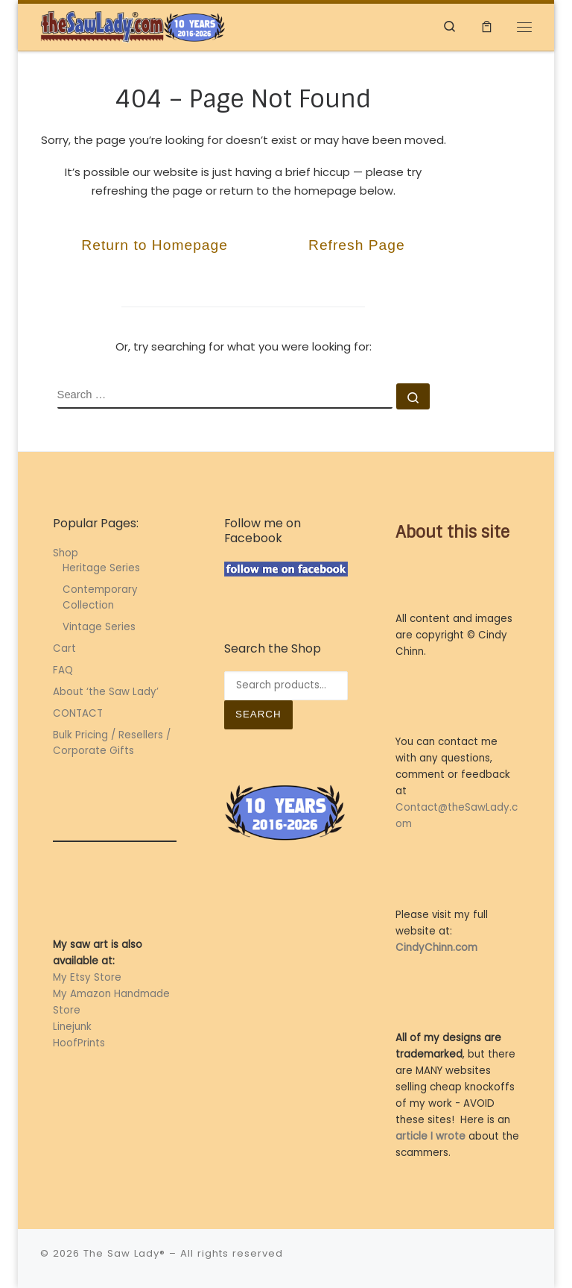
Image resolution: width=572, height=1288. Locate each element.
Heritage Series (101, 568)
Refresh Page (356, 245)
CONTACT (78, 713)
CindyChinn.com (436, 947)
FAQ (63, 670)
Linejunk (72, 1027)
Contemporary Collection (100, 597)
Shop (65, 553)
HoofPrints (79, 1043)
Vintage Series (99, 627)
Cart (64, 648)
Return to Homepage (154, 245)
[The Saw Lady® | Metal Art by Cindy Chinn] (133, 26)
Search (258, 714)
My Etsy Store (87, 977)
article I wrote (430, 1136)
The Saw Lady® (124, 1253)
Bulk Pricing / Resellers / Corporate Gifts (112, 743)
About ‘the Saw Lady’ (106, 692)
